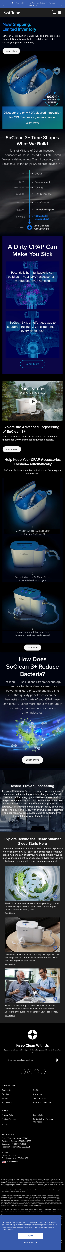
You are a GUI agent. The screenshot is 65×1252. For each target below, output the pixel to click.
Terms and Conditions (41, 1102)
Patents (5, 1098)
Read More (10, 913)
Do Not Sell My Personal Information (42, 1120)
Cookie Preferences (7, 1125)
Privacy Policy (8, 1115)
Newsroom (37, 1094)
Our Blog (5, 1094)
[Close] (58, 1218)
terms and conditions (43, 1227)
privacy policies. (8, 1229)
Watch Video (12, 449)
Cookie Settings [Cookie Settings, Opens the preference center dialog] (30, 1242)
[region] (30, 1232)
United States (10, 1161)
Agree (30, 1236)
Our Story (36, 1090)
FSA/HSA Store (39, 1098)
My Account (7, 1102)
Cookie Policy (38, 1115)
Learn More (32, 5)
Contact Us (6, 1090)
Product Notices (9, 1119)
